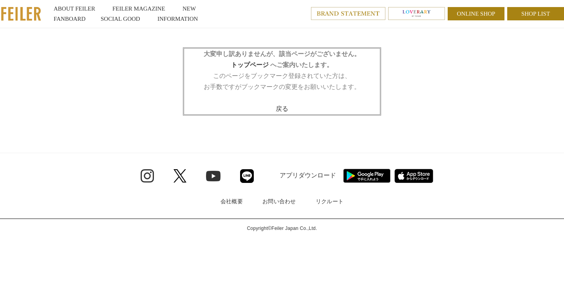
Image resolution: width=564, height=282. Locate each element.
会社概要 (232, 201)
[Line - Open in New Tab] (247, 176)
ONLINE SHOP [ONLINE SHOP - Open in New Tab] (476, 14)
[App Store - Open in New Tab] (413, 176)
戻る (282, 108)
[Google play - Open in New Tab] (366, 176)
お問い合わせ (279, 201)
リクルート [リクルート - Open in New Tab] (329, 201)
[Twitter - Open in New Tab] (180, 176)
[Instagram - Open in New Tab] (147, 176)
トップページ (250, 64)
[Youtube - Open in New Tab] (213, 175)
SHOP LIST (535, 14)
